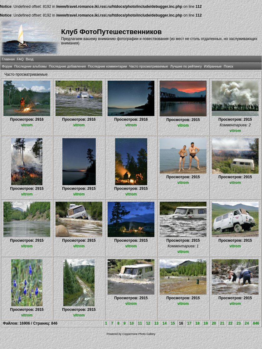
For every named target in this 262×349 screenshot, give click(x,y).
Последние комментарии (107, 66)
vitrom (27, 125)
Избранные (212, 66)
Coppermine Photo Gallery (138, 334)
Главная (8, 59)
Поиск (228, 66)
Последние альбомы (30, 66)
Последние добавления (67, 66)
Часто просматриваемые (148, 66)
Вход (29, 59)
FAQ (20, 59)
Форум (7, 66)
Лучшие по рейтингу (186, 66)
